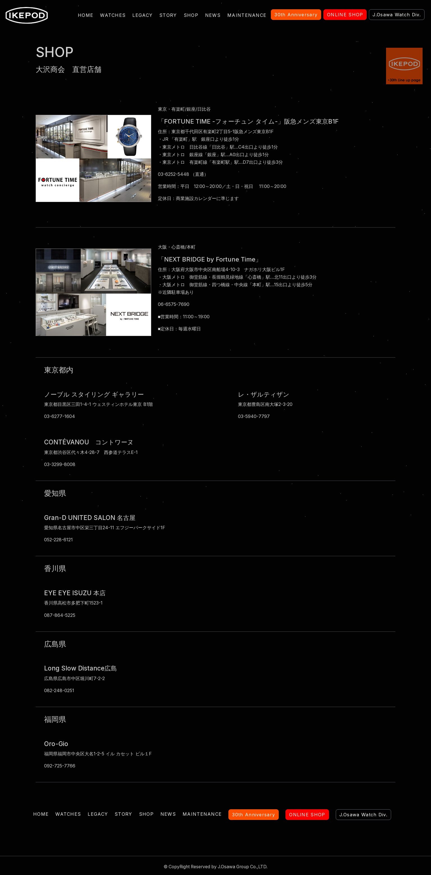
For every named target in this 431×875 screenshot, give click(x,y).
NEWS (213, 15)
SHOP (191, 15)
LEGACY (142, 15)
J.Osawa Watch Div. (363, 814)
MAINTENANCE (246, 15)
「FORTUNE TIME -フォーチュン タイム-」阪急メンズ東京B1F (249, 121)
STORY (168, 15)
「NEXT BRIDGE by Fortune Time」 (211, 259)
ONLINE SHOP (307, 814)
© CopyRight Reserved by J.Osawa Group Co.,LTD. (215, 866)
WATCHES (113, 15)
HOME (85, 15)
